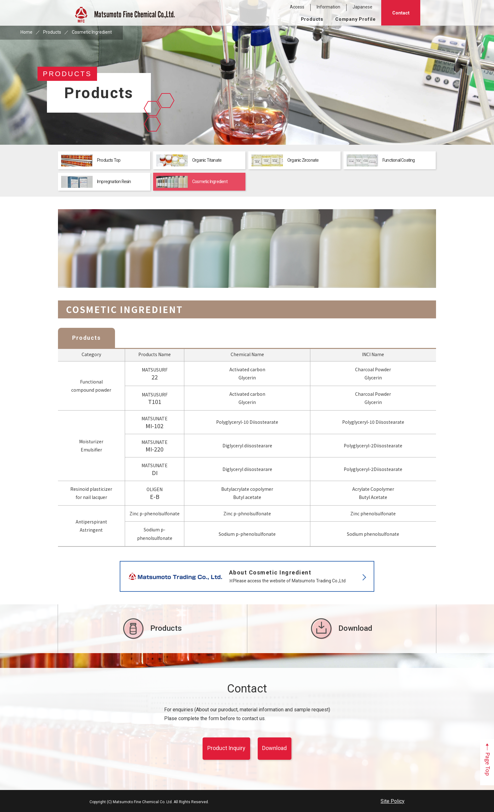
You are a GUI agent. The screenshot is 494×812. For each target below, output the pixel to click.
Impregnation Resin (96, 182)
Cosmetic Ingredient (191, 182)
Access (297, 6)
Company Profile (355, 19)
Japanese (362, 6)
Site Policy (393, 801)
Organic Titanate (188, 160)
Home (26, 32)
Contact (401, 13)
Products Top (90, 160)
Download (341, 628)
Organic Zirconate (285, 160)
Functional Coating (381, 160)
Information (328, 6)
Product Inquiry (226, 748)
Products (312, 19)
